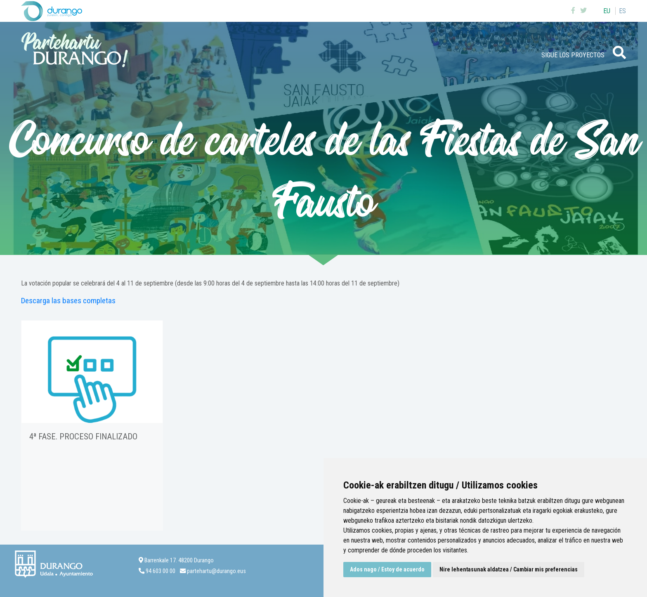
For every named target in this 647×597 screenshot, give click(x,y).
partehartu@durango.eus (216, 571)
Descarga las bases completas (68, 300)
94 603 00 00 (160, 571)
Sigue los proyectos (572, 55)
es (622, 11)
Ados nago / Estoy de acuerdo (387, 569)
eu (606, 11)
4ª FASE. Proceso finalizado (83, 436)
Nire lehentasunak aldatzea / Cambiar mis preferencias (508, 569)
